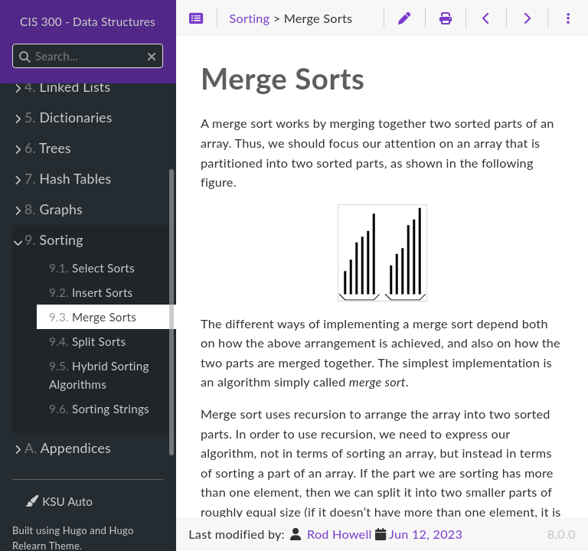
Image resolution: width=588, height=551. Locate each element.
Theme (42, 491)
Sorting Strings (99, 409)
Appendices (67, 448)
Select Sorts (92, 268)
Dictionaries (68, 117)
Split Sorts (87, 341)
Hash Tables (67, 179)
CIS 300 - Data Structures (87, 21)
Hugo (75, 530)
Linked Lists (67, 87)
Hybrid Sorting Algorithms (99, 375)
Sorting (53, 240)
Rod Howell (339, 534)
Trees (47, 148)
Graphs (53, 209)
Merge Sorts (92, 317)
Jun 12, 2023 (425, 534)
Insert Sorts (90, 292)
